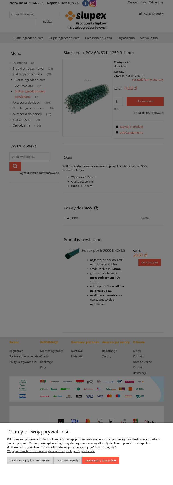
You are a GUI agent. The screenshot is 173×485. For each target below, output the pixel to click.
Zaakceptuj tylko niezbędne (30, 460)
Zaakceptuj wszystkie (100, 460)
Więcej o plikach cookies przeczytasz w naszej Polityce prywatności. (51, 451)
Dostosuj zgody (67, 460)
